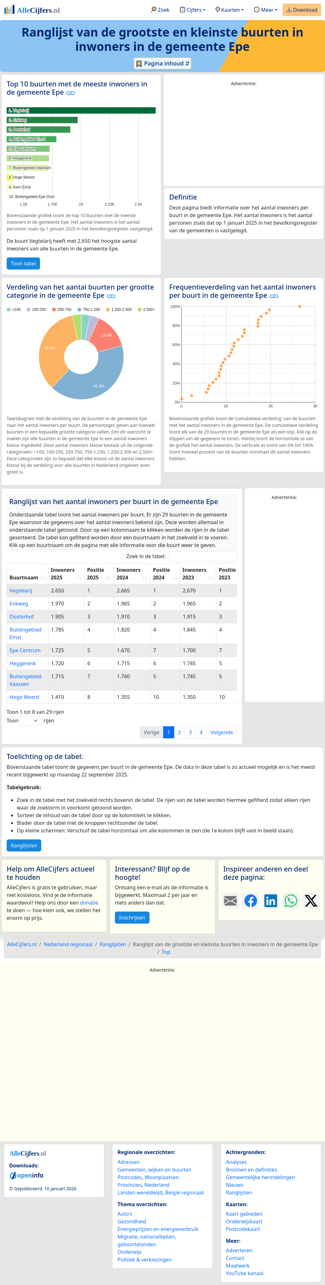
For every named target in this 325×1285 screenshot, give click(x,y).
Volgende (221, 732)
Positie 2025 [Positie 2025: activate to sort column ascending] (95, 573)
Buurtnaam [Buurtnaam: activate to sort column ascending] (24, 577)
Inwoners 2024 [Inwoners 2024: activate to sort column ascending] (128, 573)
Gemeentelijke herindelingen (260, 1177)
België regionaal (184, 1192)
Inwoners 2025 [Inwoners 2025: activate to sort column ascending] (63, 573)
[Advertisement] (244, 136)
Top (166, 951)
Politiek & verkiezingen (144, 1259)
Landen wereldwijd (139, 1192)
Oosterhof (22, 616)
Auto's (124, 1213)
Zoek (160, 10)
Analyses (236, 1162)
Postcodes (129, 1177)
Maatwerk (238, 1265)
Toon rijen (30, 721)
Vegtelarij (21, 590)
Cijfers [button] (191, 10)
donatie (89, 902)
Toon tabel (23, 263)
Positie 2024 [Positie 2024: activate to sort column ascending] (161, 573)
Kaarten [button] (228, 10)
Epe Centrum (25, 650)
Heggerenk (23, 663)
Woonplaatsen (161, 1177)
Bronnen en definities (251, 1169)
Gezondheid (131, 1221)
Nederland (157, 1184)
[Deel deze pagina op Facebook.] (250, 901)
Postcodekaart (243, 1229)
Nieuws (234, 1184)
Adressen (128, 1162)
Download (301, 10)
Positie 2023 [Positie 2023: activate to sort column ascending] (227, 573)
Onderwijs (129, 1251)
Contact (235, 1257)
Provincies (129, 1184)
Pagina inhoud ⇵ (162, 63)
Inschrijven (132, 917)
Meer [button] (263, 10)
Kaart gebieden (244, 1213)
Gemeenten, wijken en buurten (154, 1169)
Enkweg (19, 603)
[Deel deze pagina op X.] (311, 901)
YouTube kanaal (244, 1273)
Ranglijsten (24, 845)
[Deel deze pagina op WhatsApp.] (290, 901)
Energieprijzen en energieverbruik (157, 1229)
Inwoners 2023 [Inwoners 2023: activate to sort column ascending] (194, 573)
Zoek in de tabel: (181, 556)
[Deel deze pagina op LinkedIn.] (270, 901)
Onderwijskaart (244, 1221)
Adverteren (239, 1250)
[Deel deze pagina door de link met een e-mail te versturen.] (230, 901)
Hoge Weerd (24, 697)
